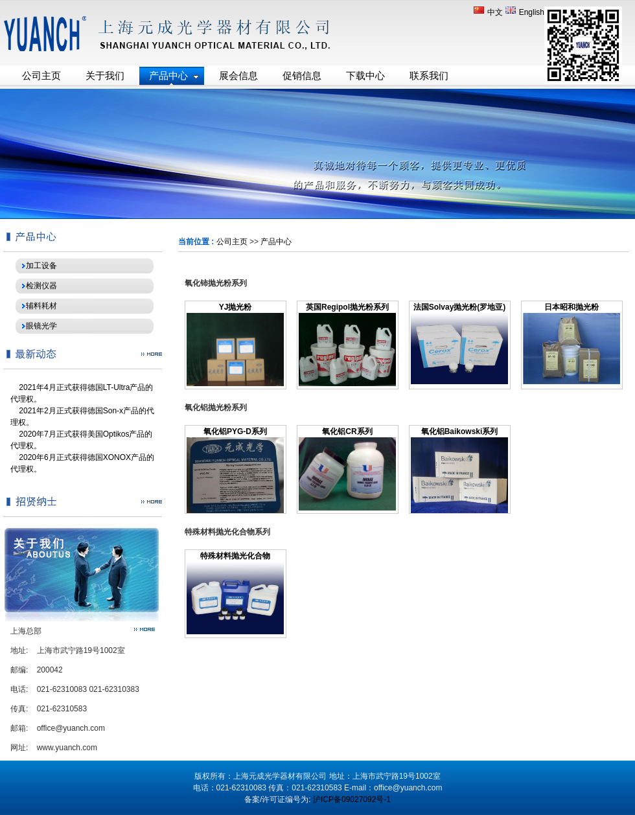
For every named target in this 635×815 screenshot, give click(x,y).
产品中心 (276, 241)
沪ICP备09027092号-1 (352, 799)
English (524, 12)
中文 (489, 12)
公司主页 (232, 241)
